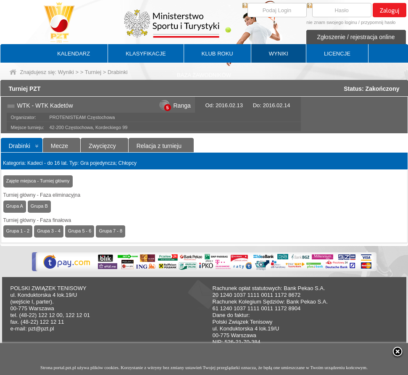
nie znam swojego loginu (331, 22)
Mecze (59, 146)
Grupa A (14, 206)
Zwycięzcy (102, 146)
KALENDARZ (73, 53)
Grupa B (39, 206)
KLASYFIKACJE (146, 53)
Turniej (93, 72)
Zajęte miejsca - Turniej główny (38, 180)
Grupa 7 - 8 (110, 230)
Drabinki (19, 146)
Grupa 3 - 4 (49, 230)
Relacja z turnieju (159, 146)
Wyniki (66, 72)
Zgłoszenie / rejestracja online (356, 37)
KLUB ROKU (217, 53)
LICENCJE (337, 53)
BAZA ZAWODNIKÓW (204, 75)
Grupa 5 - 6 (80, 230)
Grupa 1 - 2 (18, 230)
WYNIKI (278, 53)
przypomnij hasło (378, 22)
